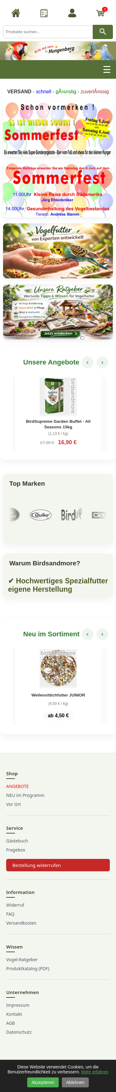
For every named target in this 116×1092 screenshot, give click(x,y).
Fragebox (15, 850)
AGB (10, 1023)
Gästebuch (17, 841)
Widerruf (15, 905)
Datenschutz (19, 1032)
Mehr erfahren (95, 1071)
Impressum (17, 1005)
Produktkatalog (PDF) (27, 968)
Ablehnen (75, 1082)
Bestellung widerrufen (36, 865)
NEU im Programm (25, 795)
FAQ (10, 914)
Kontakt (14, 1014)
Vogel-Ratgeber (22, 959)
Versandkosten (21, 923)
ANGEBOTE (17, 786)
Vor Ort (13, 804)
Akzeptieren (43, 1082)
